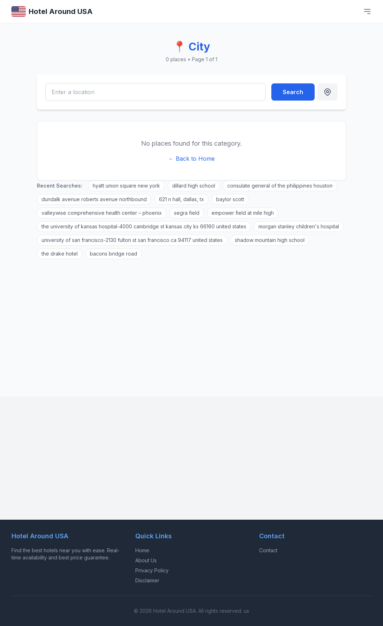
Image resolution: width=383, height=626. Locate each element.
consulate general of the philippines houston (280, 186)
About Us (146, 560)
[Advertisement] (191, 323)
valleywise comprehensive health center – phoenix (102, 213)
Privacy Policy (152, 570)
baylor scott (230, 199)
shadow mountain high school (270, 240)
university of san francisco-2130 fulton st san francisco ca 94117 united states (132, 240)
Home (142, 550)
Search (293, 92)
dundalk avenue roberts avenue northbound (94, 199)
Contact (268, 550)
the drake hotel (60, 254)
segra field (186, 213)
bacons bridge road (113, 254)
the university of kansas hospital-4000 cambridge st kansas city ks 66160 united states (144, 226)
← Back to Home (191, 158)
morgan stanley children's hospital (298, 226)
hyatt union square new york (126, 186)
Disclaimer (147, 580)
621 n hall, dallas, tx (181, 199)
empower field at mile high (243, 213)
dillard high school (193, 186)
